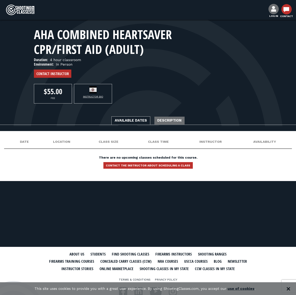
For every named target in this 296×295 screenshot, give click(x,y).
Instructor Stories (109, 268)
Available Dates (128, 120)
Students (92, 254)
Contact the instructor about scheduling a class (148, 166)
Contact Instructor (52, 73)
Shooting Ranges (219, 254)
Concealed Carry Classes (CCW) (138, 261)
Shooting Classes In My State (205, 268)
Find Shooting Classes (128, 254)
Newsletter (74, 268)
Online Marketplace (152, 268)
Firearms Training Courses (78, 261)
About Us (69, 254)
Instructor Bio (93, 96)
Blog (238, 261)
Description (173, 120)
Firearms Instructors (176, 254)
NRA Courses (184, 261)
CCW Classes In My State (148, 275)
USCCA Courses (215, 261)
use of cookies (246, 289)
